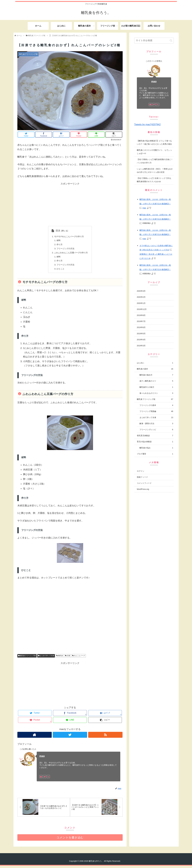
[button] (171, 40)
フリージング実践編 (156, 411)
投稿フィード (142, 477)
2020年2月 (141, 297)
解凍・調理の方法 (156, 423)
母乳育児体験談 (155, 435)
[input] (154, 40)
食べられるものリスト (156, 393)
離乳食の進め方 (156, 375)
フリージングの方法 (65, 249)
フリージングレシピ (156, 429)
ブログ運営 (155, 454)
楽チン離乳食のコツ (156, 381)
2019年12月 (142, 309)
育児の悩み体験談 (155, 441)
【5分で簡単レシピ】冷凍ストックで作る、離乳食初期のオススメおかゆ (155, 180)
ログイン (140, 471)
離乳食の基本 (155, 369)
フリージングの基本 (156, 405)
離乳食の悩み (156, 447)
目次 (56, 230)
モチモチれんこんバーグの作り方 (69, 236)
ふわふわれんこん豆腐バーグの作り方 (71, 253)
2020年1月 (141, 303)
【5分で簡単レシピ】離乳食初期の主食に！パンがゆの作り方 (155, 161)
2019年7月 (141, 321)
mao (42, 758)
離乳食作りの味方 (156, 387)
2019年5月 (141, 333)
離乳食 (59, 658)
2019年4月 (141, 340)
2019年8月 (141, 315)
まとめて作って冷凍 (46, 658)
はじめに (155, 363)
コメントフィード (144, 483)
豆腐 (67, 658)
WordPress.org (143, 489)
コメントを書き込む (69, 839)
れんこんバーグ (78, 658)
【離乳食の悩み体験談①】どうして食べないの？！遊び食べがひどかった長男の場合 (154, 142)
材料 (58, 241)
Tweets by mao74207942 (147, 124)
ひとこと (60, 270)
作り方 (59, 245)
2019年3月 (141, 346)
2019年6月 (141, 327)
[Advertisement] (70, 204)
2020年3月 (141, 291)
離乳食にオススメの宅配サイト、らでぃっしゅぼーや (154, 151)
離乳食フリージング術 (27, 658)
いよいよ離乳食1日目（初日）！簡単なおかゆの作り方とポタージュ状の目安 (155, 170)
